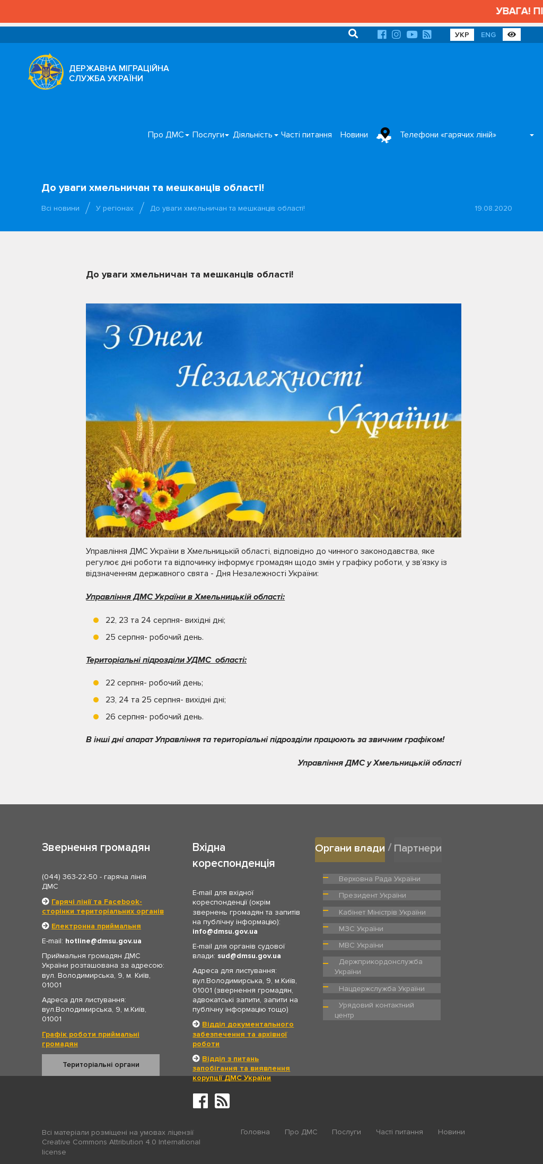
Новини (354, 134)
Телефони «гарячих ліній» (448, 134)
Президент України (463, 877)
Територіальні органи (101, 1064)
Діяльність (253, 134)
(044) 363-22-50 (70, 876)
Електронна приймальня (96, 926)
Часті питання (306, 134)
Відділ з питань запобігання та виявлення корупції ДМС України (241, 1068)
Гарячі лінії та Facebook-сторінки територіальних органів (103, 906)
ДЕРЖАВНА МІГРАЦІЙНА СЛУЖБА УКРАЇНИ (119, 73)
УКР (462, 34)
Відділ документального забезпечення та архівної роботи (243, 1034)
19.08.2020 (493, 208)
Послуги (208, 134)
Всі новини (60, 208)
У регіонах (115, 208)
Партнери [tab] (420, 847)
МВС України (452, 920)
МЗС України (359, 920)
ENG (488, 34)
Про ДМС (166, 134)
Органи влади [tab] (351, 847)
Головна (255, 1132)
